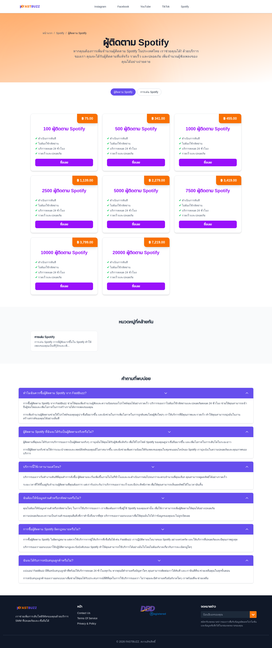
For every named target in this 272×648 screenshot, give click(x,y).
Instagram (102, 6)
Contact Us (83, 613)
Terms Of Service (87, 618)
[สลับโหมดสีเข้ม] (252, 6)
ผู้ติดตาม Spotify (123, 91)
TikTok (167, 6)
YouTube (147, 6)
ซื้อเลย (64, 162)
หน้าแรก (47, 33)
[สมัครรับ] (253, 614)
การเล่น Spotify (149, 91)
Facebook (125, 6)
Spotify (187, 6)
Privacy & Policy (86, 623)
